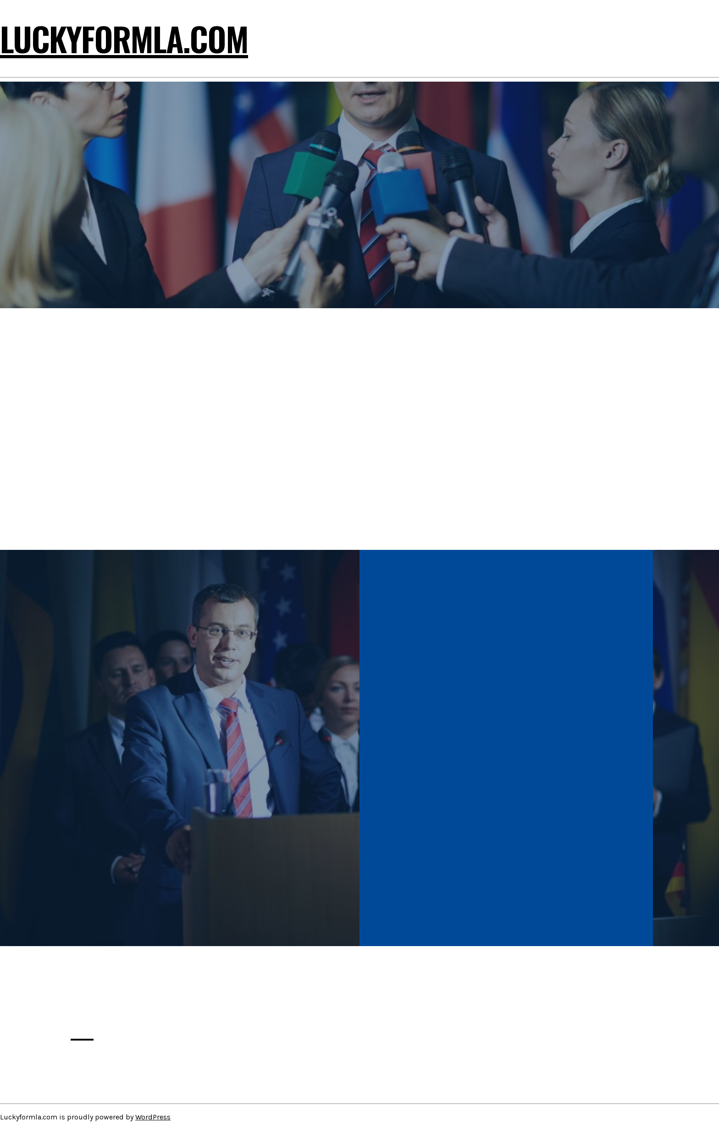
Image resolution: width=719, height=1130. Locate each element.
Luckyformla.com (124, 38)
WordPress (153, 1117)
